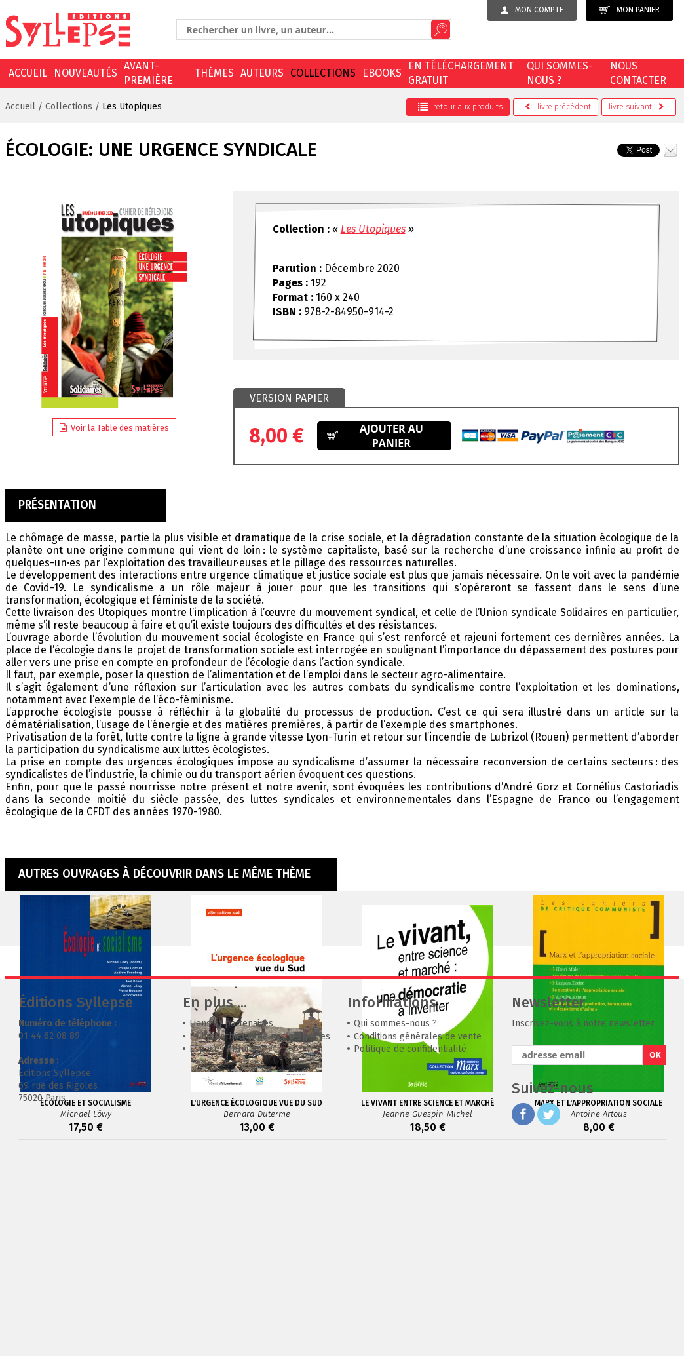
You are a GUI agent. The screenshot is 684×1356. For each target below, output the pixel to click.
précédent (558, 106)
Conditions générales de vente (418, 1233)
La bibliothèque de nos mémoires (259, 1233)
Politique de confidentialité (410, 1245)
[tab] (289, 398)
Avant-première (148, 73)
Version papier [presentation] (289, 398)
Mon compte (532, 9)
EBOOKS (382, 73)
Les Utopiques (132, 106)
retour (460, 106)
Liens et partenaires (231, 1220)
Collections (323, 73)
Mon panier (629, 10)
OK (655, 1251)
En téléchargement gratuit (461, 73)
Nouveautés (85, 73)
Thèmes (214, 73)
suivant (636, 106)
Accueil (28, 73)
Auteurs (262, 73)
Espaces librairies (226, 1245)
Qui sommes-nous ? (560, 73)
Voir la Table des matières (114, 428)
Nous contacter (638, 73)
